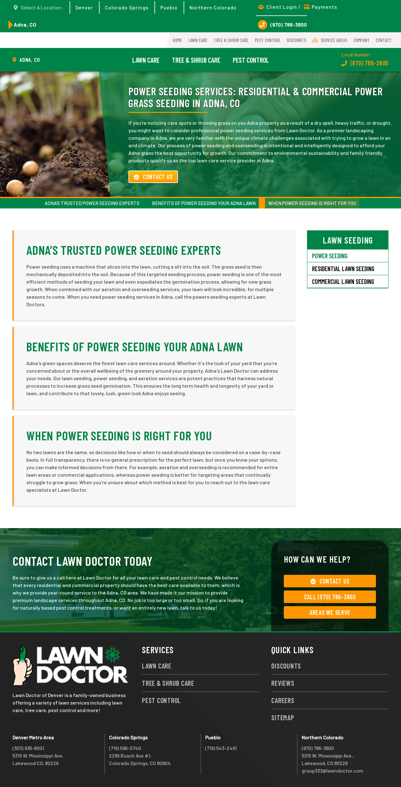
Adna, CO (25, 25)
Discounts (296, 40)
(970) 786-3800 (282, 24)
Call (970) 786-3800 (330, 597)
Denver (84, 7)
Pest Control (267, 40)
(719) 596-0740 (125, 748)
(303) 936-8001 (28, 748)
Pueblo (169, 7)
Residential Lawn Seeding (343, 268)
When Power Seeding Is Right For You (312, 203)
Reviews (282, 683)
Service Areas (329, 40)
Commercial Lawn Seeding (343, 281)
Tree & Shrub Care (231, 40)
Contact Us (153, 177)
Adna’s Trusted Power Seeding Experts (92, 203)
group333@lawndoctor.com (332, 771)
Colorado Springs (126, 7)
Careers (282, 700)
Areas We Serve (330, 612)
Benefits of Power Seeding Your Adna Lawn (204, 203)
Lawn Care (197, 40)
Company (361, 40)
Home (177, 40)
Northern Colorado (213, 7)
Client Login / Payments (297, 7)
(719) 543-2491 (221, 748)
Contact (384, 40)
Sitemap (282, 717)
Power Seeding (329, 256)
